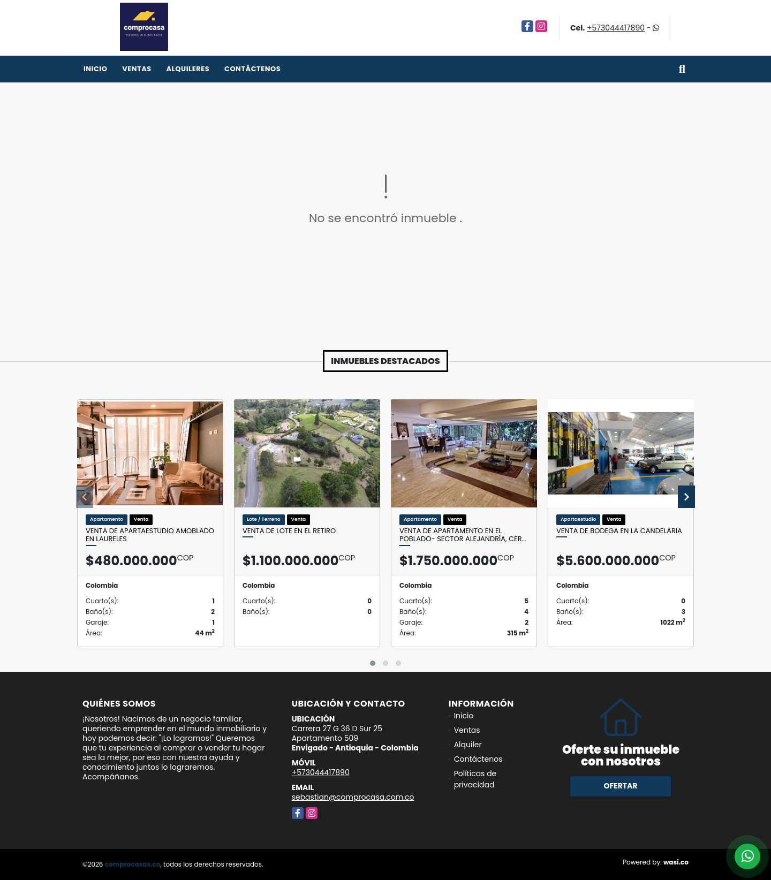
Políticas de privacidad (475, 779)
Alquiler (468, 744)
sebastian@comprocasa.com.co (353, 797)
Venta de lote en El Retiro (289, 531)
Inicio (95, 69)
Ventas (137, 69)
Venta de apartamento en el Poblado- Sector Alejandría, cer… (462, 535)
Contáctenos (252, 69)
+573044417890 (616, 27)
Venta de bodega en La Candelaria (619, 531)
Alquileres (187, 69)
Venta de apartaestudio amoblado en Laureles (150, 535)
